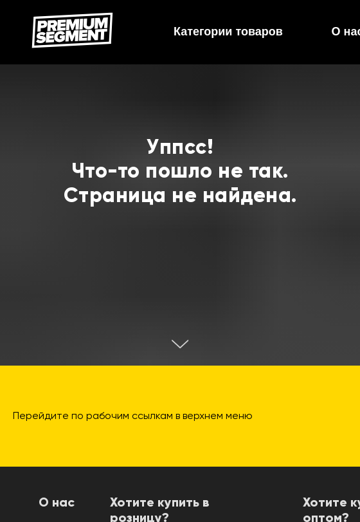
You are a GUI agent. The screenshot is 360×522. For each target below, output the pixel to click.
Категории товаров (228, 31)
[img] (72, 30)
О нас (57, 503)
